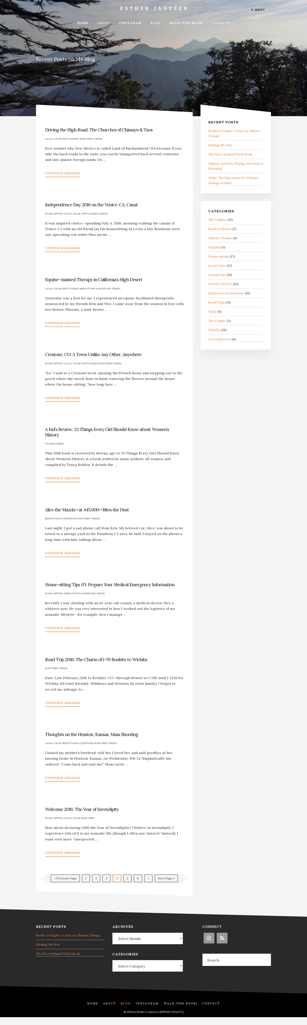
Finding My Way (220, 145)
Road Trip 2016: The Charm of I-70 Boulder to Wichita (96, 659)
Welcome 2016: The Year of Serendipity (82, 809)
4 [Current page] (118, 879)
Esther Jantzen (154, 8)
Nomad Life (217, 275)
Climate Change (220, 238)
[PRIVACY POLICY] (171, 1019)
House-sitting (54, 213)
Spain (212, 311)
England (214, 247)
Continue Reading (62, 174)
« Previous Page (65, 879)
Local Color (53, 138)
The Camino (217, 321)
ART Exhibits (217, 220)
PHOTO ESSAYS (70, 138)
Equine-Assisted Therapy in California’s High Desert (93, 279)
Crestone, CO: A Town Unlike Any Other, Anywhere (93, 354)
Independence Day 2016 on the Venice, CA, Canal (91, 204)
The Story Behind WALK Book (230, 154)
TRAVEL (98, 138)
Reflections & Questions (95, 288)
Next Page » (166, 879)
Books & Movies (220, 229)
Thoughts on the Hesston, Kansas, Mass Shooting (91, 734)
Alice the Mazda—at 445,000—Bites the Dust (87, 509)
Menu (258, 10)
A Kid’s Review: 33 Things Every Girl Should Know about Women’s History (107, 432)
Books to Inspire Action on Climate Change (68, 934)
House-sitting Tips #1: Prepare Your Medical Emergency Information (109, 584)
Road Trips (86, 138)
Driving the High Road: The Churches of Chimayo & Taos (99, 130)
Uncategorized (54, 443)
